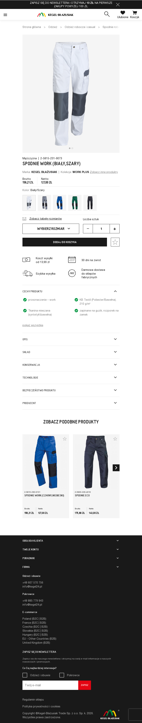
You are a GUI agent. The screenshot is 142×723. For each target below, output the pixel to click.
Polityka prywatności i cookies (41, 706)
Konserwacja (31, 365)
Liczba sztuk (91, 219)
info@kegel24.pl (32, 586)
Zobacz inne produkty (104, 172)
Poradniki (28, 558)
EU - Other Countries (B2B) (39, 638)
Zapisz (84, 685)
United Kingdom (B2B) (36, 642)
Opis (25, 339)
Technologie (30, 377)
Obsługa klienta (32, 540)
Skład (26, 352)
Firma (26, 566)
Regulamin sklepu (33, 699)
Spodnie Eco (82, 495)
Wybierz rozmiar (54, 228)
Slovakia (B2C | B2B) (35, 630)
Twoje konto (30, 549)
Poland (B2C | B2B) (34, 618)
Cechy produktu (32, 291)
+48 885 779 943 (32, 600)
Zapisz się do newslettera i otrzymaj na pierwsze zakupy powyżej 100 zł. (71, 4)
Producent (29, 403)
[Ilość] (101, 228)
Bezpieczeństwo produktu (39, 390)
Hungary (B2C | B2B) (35, 634)
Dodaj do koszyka (65, 242)
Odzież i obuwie (40, 675)
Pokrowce (73, 675)
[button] (118, 4)
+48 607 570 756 (32, 582)
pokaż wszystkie (32, 325)
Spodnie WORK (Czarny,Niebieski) (44, 495)
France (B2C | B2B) (34, 622)
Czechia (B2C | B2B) (35, 626)
